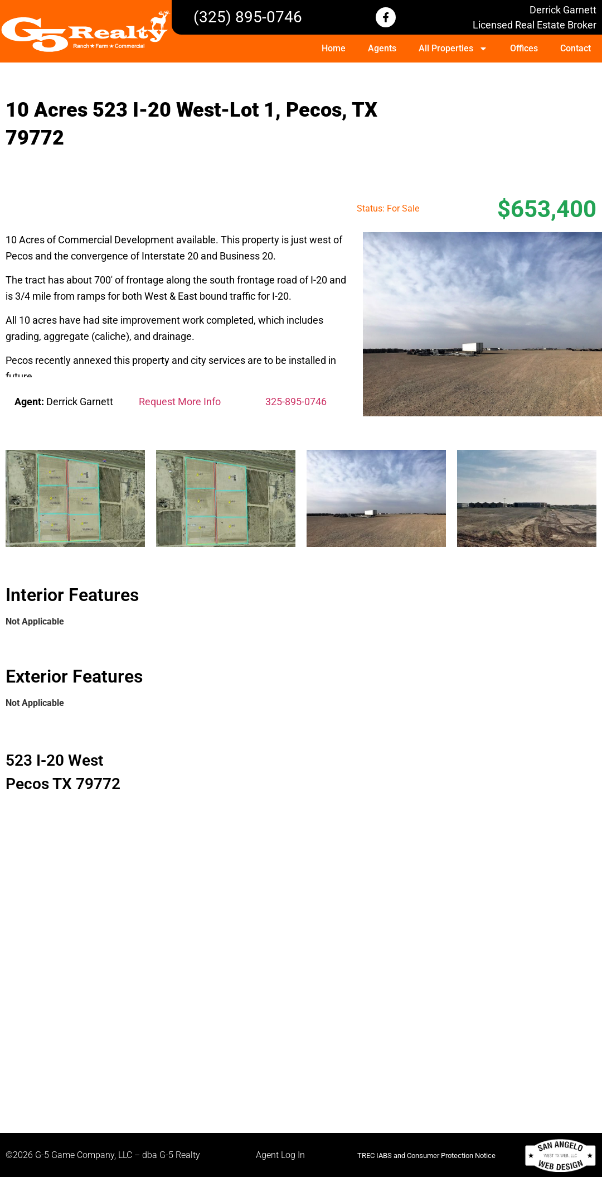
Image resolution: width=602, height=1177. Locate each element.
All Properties (453, 49)
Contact (575, 48)
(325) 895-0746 (247, 17)
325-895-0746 (296, 401)
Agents (382, 48)
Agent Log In (280, 1155)
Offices (524, 48)
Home (334, 48)
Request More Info (180, 401)
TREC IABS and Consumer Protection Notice (426, 1155)
